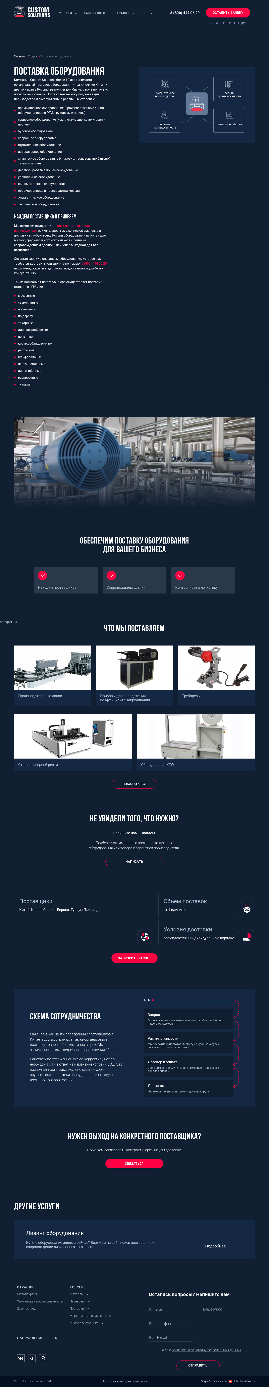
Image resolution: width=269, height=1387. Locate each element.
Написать (134, 862)
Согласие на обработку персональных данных (206, 1350)
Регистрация (235, 23)
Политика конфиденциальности (125, 1381)
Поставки (77, 1309)
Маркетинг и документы (88, 1316)
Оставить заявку (228, 13)
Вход (213, 23)
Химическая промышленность (40, 1301)
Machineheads (244, 1381)
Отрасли (122, 13)
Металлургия (27, 1294)
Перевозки (78, 1301)
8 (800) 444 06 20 (185, 13)
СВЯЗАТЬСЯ (134, 1164)
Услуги (65, 13)
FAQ (54, 1338)
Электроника (27, 1309)
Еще (144, 13)
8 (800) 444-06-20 (94, 263)
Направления (30, 1338)
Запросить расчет (134, 958)
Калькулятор (96, 13)
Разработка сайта (213, 1381)
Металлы (77, 1294)
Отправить (198, 1365)
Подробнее (215, 1246)
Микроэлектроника (84, 1323)
